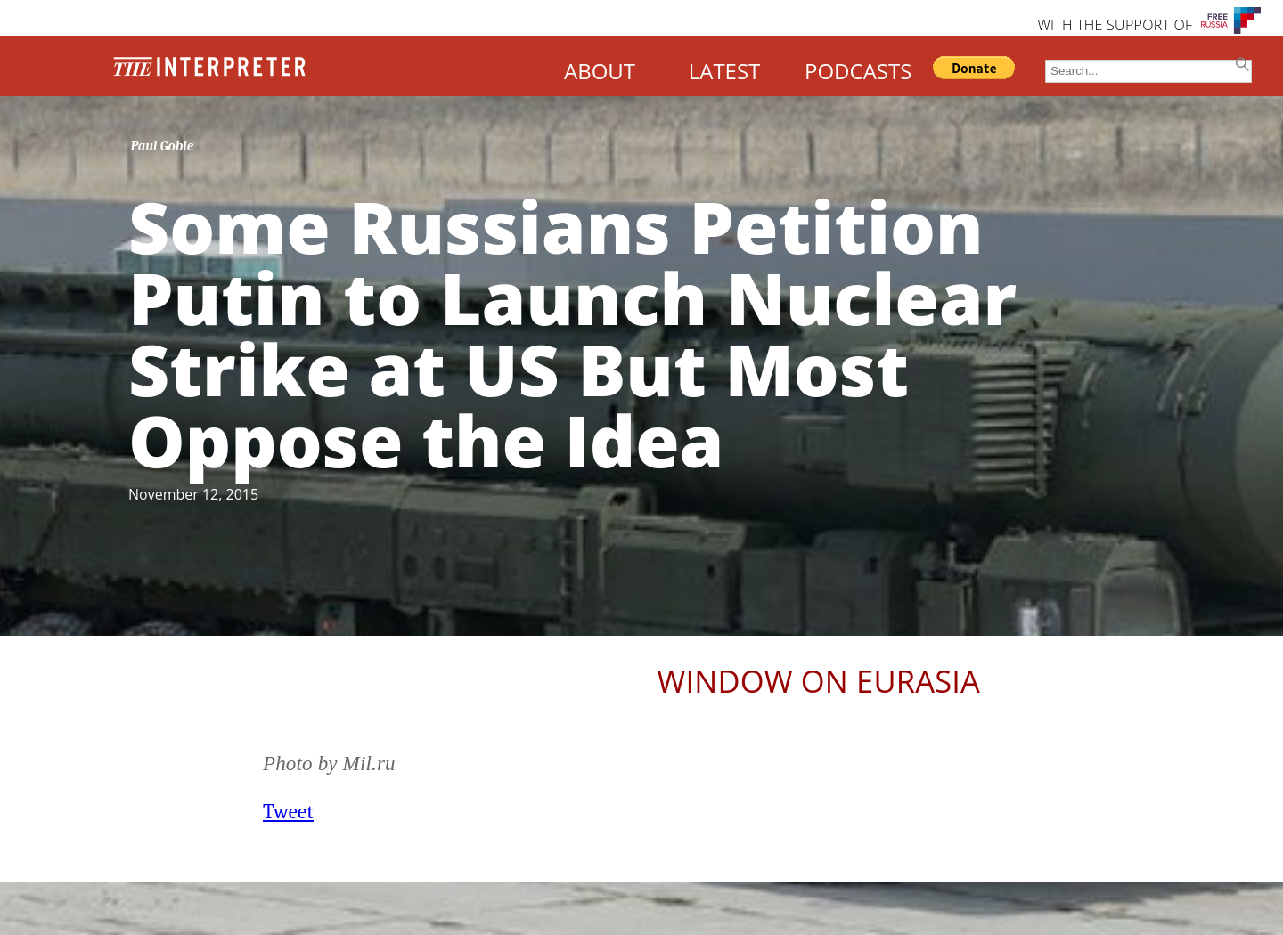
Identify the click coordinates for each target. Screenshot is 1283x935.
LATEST (725, 70)
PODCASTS (858, 70)
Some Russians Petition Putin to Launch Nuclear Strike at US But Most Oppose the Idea (572, 332)
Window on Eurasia (819, 681)
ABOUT (599, 70)
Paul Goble (162, 146)
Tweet (288, 812)
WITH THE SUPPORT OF (1114, 25)
